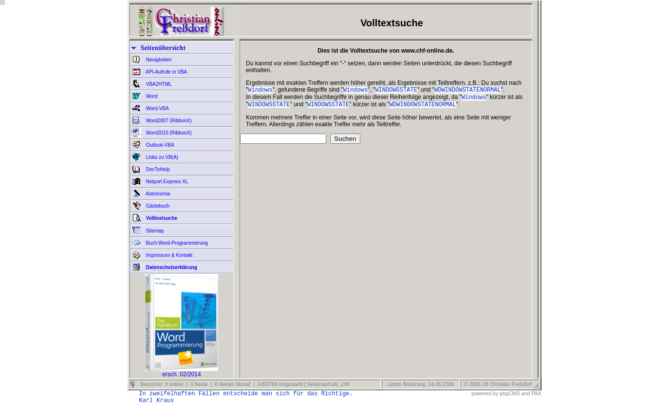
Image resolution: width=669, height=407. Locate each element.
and (526, 393)
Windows (260, 90)
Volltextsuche (161, 218)
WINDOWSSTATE (396, 90)
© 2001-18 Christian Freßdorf (498, 384)
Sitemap (154, 230)
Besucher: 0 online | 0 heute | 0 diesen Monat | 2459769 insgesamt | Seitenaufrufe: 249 (244, 384)
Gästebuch (157, 206)
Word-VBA (157, 108)
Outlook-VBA (159, 145)
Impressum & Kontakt (168, 255)
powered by (485, 393)
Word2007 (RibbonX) (168, 120)
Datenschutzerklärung (171, 267)
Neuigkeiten (158, 59)
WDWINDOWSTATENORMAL (467, 90)
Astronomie (157, 193)
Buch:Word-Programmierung (176, 243)
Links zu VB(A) (161, 157)
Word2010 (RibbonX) (168, 133)
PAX (536, 393)
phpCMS (510, 393)
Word (151, 96)
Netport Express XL (166, 181)
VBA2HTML (158, 84)
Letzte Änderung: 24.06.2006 (420, 384)
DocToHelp (157, 169)
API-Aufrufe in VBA (166, 72)
